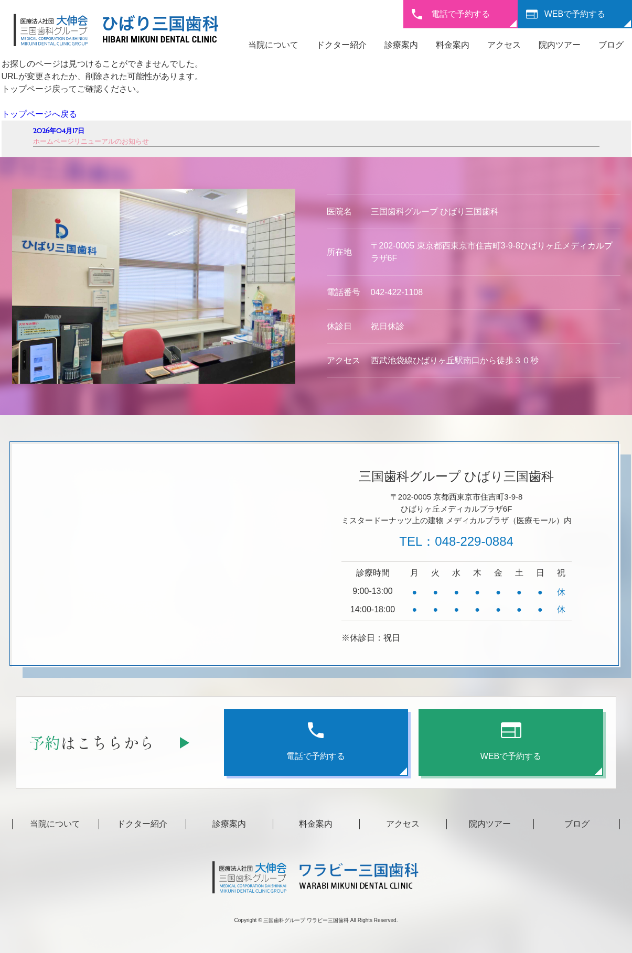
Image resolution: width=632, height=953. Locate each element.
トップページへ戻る (39, 114)
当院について (273, 44)
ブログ (611, 44)
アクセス (504, 44)
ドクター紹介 (341, 44)
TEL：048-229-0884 (456, 541)
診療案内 (401, 44)
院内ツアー (560, 44)
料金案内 (452, 44)
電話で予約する (460, 13)
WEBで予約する (574, 13)
